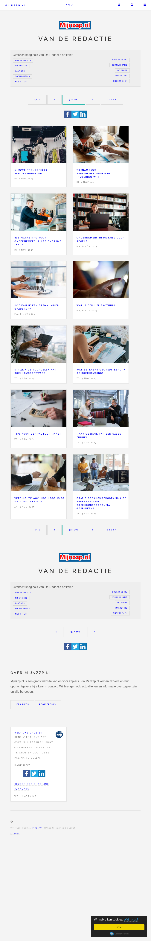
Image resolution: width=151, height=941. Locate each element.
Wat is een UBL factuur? (96, 305)
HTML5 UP (37, 828)
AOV (69, 5)
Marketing (121, 76)
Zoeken (132, 5)
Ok (119, 927)
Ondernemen (120, 81)
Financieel (21, 66)
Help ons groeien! (29, 732)
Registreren (48, 704)
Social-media (22, 76)
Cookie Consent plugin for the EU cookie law (119, 934)
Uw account (119, 5)
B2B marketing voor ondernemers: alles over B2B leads (38, 241)
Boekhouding (119, 60)
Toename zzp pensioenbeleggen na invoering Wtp (94, 173)
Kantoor (20, 71)
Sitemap (14, 834)
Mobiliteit (21, 82)
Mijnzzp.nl (15, 5)
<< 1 (37, 99)
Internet (122, 70)
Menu (145, 5)
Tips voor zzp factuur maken (38, 434)
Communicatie (119, 65)
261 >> (112, 99)
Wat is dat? (131, 919)
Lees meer (22, 704)
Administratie (23, 61)
